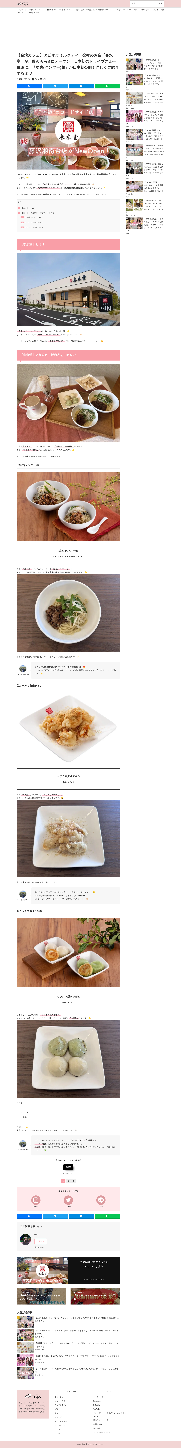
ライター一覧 (98, 1397)
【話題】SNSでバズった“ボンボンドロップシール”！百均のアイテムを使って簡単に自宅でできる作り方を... (144, 99)
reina (43, 1350)
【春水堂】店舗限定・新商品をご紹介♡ (36, 213)
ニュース (58, 1433)
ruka (132, 160)
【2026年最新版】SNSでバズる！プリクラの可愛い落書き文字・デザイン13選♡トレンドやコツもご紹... (145, 118)
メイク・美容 (60, 1401)
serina (133, 215)
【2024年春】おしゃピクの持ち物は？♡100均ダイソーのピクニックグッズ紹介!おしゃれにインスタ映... (145, 206)
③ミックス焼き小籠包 (32, 227)
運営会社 (96, 1428)
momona (133, 196)
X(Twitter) (97, 1405)
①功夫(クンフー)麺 (31, 217)
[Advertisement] (90, 34)
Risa (42, 1321)
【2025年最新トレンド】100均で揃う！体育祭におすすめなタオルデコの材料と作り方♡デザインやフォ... (145, 81)
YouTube (96, 1409)
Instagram (39, 1247)
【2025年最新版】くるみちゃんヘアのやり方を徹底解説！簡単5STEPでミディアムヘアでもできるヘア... (144, 225)
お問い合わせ (98, 1424)
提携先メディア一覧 (101, 1420)
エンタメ (58, 1429)
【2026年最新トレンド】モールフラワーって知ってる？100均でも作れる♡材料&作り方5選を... (77, 1318)
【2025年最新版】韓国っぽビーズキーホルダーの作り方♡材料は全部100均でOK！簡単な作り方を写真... (145, 151)
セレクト (58, 1413)
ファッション (60, 1397)
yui (42, 1375)
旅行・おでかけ (61, 1421)
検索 (160, 4)
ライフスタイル (61, 1405)
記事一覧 (40, 1241)
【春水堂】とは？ (27, 208)
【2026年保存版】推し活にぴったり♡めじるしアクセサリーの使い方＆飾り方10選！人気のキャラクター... (144, 170)
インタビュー (60, 1425)
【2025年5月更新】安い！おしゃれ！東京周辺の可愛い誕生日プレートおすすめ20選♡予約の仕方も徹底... (144, 188)
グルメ (45, 79)
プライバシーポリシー (101, 1432)
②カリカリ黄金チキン (32, 222)
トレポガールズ (61, 1417)
